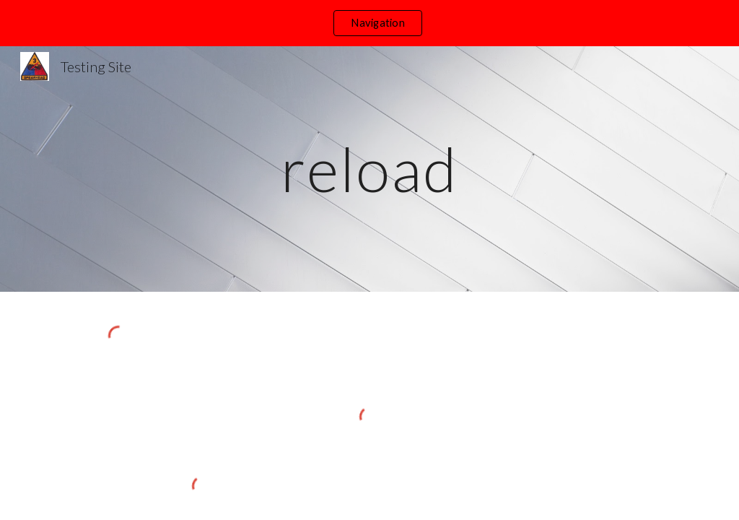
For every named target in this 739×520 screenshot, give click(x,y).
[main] (369, 168)
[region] (369, 23)
